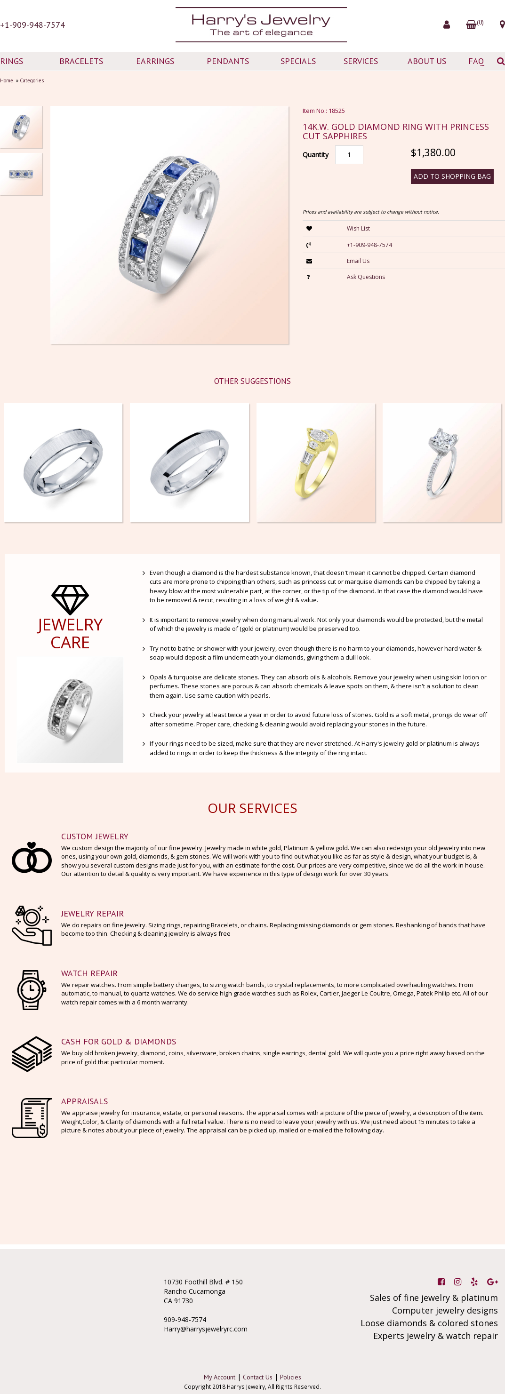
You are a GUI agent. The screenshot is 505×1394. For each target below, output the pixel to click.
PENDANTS (228, 61)
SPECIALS (298, 61)
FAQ (476, 61)
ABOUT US (427, 61)
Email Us (358, 261)
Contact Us (258, 1377)
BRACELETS (81, 61)
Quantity (316, 154)
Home (6, 80)
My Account (219, 1377)
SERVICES (361, 61)
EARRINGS (155, 61)
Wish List (358, 228)
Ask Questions (366, 277)
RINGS (11, 61)
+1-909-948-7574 (32, 24)
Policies (290, 1377)
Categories (32, 80)
